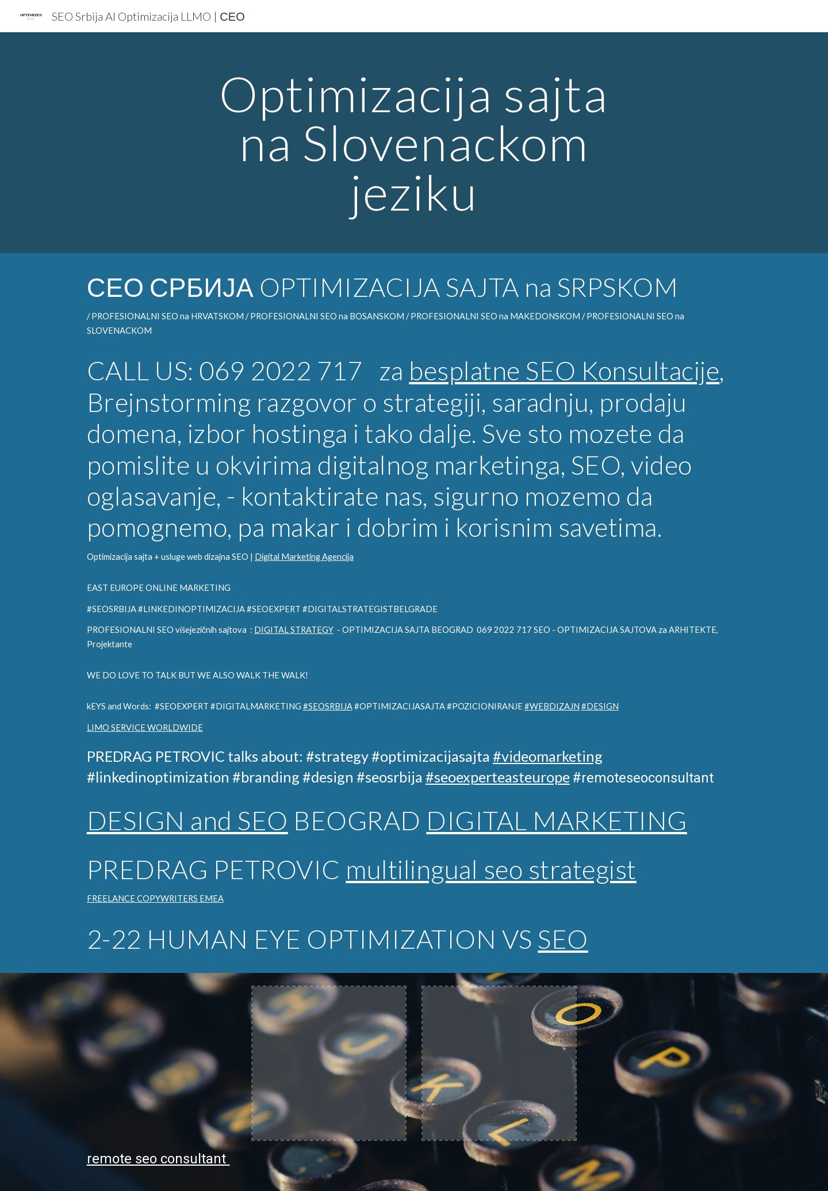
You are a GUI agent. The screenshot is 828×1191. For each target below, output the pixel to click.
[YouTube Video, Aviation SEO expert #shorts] (669, 1063)
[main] (413, 142)
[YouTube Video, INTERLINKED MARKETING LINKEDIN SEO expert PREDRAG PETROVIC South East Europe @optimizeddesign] (158, 1063)
